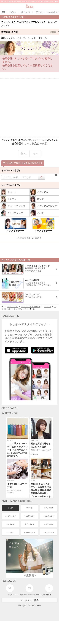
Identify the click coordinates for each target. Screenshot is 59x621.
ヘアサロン (10, 524)
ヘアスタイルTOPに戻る (29, 238)
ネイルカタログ (48, 516)
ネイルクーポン (29, 532)
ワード (43, 38)
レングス (11, 38)
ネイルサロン (29, 524)
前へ (24, 153)
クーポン (10, 532)
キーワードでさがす (11, 170)
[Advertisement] (29, 107)
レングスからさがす (11, 185)
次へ (35, 153)
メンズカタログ (10, 516)
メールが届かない (34, 595)
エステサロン (48, 524)
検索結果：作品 (30, 32)
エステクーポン (48, 532)
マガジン (29, 508)
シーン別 (32, 38)
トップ (10, 508)
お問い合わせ (46, 595)
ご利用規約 (23, 595)
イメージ (21, 38)
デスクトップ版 (29, 600)
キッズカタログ (29, 516)
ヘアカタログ (48, 508)
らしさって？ (12, 595)
